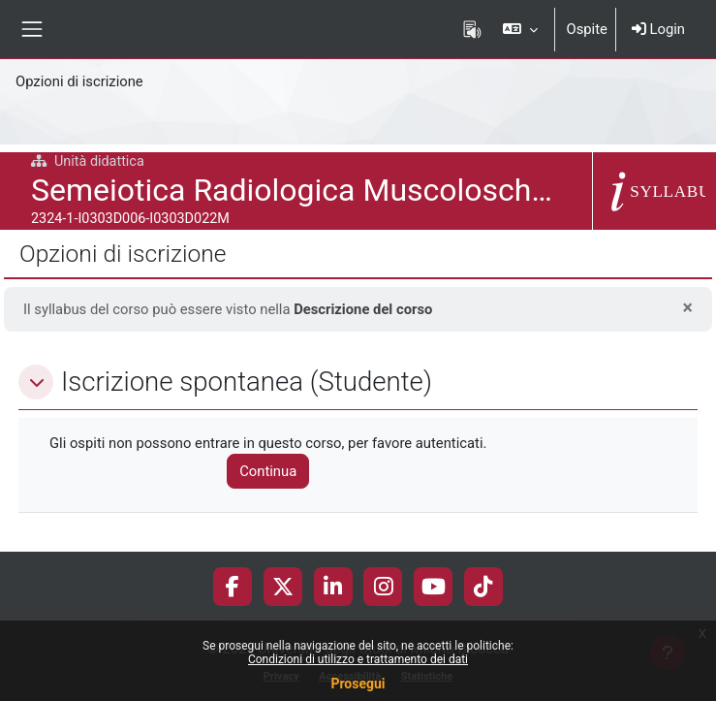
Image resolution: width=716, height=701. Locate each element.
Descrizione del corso (363, 309)
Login (658, 29)
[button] (519, 29)
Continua (267, 471)
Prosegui (357, 683)
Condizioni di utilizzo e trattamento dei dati (358, 659)
